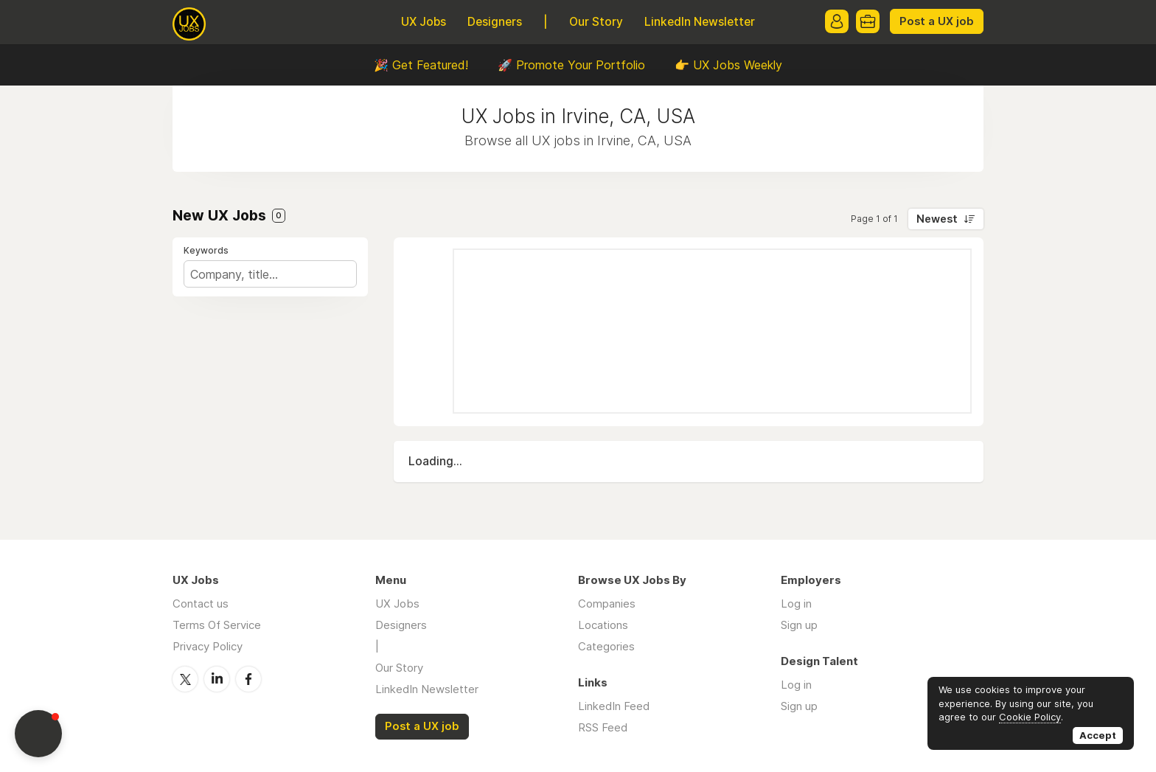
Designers (494, 22)
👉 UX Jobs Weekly (728, 65)
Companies (607, 604)
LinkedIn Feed (614, 706)
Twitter (185, 679)
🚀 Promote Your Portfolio (571, 65)
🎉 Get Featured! (421, 65)
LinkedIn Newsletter (699, 22)
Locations (603, 625)
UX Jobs (423, 22)
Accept (1097, 735)
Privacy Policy (208, 646)
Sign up (799, 625)
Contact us (201, 604)
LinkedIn (216, 679)
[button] (38, 733)
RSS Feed (602, 727)
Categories (606, 646)
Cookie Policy (1030, 717)
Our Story (596, 22)
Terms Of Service (217, 625)
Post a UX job (936, 21)
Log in (796, 604)
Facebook (248, 679)
